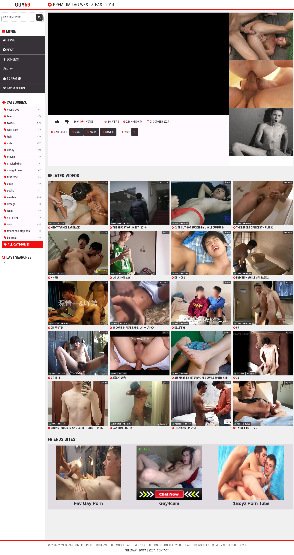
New (8, 69)
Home (9, 40)
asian (92, 131)
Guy (22, 4)
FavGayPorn (14, 88)
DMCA (142, 550)
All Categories (17, 244)
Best (8, 50)
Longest (11, 59)
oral (76, 131)
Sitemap (131, 550)
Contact (163, 550)
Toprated (12, 78)
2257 (152, 550)
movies (108, 131)
